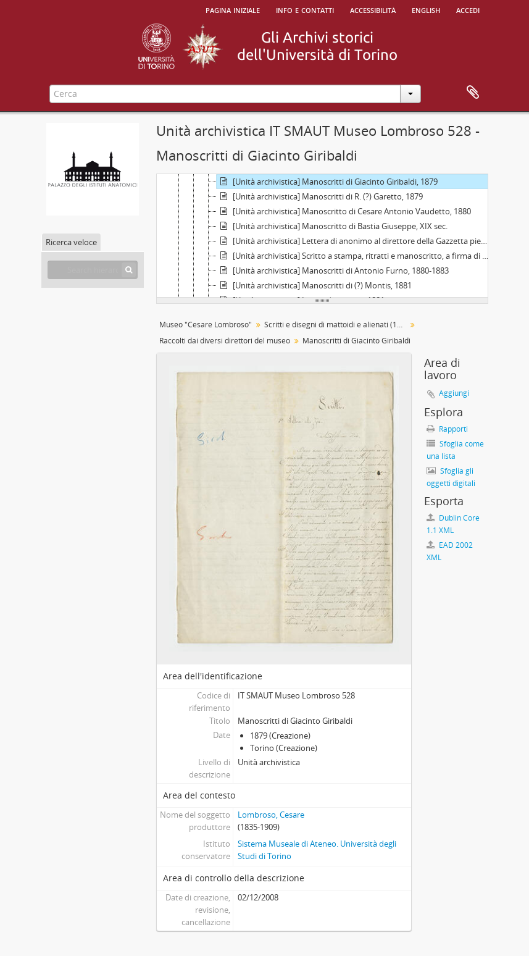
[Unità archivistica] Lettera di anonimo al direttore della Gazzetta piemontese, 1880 (356, 240)
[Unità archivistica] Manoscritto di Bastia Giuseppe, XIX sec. (332, 226)
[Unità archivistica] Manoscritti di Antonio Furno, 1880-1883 (333, 270)
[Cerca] (129, 269)
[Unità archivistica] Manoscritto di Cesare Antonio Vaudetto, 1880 (344, 211)
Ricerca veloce (71, 242)
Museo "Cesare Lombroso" (205, 324)
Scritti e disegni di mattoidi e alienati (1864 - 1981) (336, 324)
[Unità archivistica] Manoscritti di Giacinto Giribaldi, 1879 (327, 181)
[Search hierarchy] (93, 270)
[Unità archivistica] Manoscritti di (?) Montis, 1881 (314, 285)
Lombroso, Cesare (271, 814)
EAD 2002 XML (450, 551)
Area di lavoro (472, 92)
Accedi (468, 9)
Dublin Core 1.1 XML (453, 524)
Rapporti (447, 429)
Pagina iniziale (233, 9)
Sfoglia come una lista (455, 449)
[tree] (322, 236)
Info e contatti (305, 9)
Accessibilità (373, 9)
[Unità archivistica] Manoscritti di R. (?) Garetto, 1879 (320, 196)
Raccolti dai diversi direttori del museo (224, 340)
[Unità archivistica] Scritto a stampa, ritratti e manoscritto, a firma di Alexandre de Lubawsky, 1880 (356, 255)
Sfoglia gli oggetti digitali (451, 477)
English (426, 9)
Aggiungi (454, 393)
